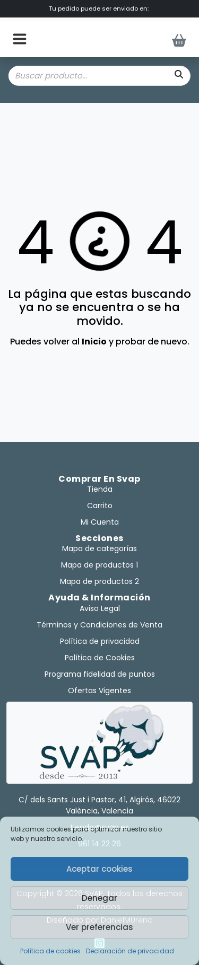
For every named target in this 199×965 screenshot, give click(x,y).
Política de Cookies (100, 657)
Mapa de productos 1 (99, 565)
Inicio (94, 341)
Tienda (100, 489)
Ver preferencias (99, 927)
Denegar (99, 898)
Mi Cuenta (100, 522)
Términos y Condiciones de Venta (99, 624)
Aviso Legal (100, 608)
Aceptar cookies (99, 868)
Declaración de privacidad (130, 950)
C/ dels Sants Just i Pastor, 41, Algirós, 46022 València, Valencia (99, 805)
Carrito (100, 505)
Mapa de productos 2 (99, 581)
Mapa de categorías (99, 548)
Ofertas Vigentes (99, 690)
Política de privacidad (100, 641)
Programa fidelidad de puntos (100, 674)
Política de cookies (50, 950)
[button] (19, 39)
